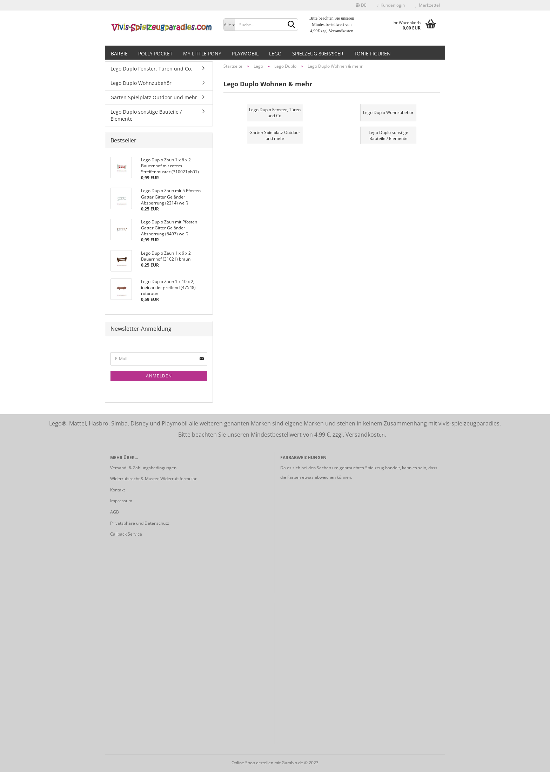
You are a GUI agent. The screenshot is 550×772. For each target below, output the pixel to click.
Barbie (119, 53)
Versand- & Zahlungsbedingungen (143, 468)
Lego (275, 53)
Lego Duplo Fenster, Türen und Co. (151, 68)
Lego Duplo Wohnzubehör (141, 83)
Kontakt (117, 490)
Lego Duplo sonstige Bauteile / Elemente (146, 115)
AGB (114, 512)
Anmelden (159, 376)
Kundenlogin (391, 5)
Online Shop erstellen (252, 763)
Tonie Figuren (372, 53)
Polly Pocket (155, 53)
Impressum (121, 501)
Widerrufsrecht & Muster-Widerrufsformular (153, 479)
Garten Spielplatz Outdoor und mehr (153, 97)
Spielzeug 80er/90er (317, 53)
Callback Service (126, 534)
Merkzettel (427, 5)
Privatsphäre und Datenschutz (139, 523)
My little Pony (202, 53)
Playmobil (245, 53)
